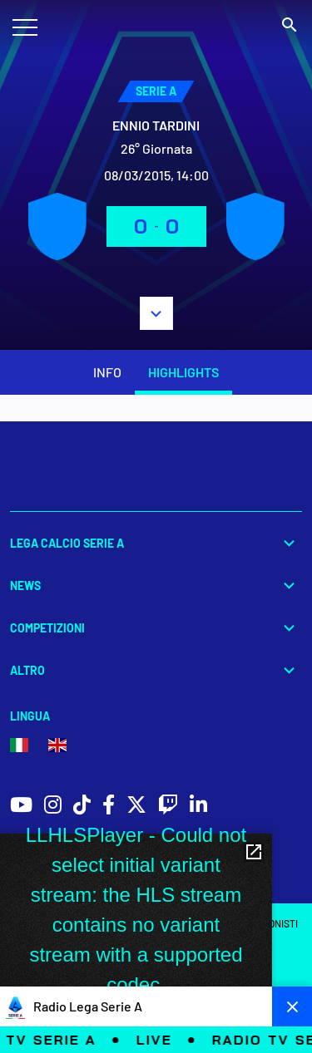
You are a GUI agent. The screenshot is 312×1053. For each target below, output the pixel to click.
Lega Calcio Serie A (156, 543)
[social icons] (21, 806)
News (156, 585)
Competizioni (156, 628)
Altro (156, 670)
